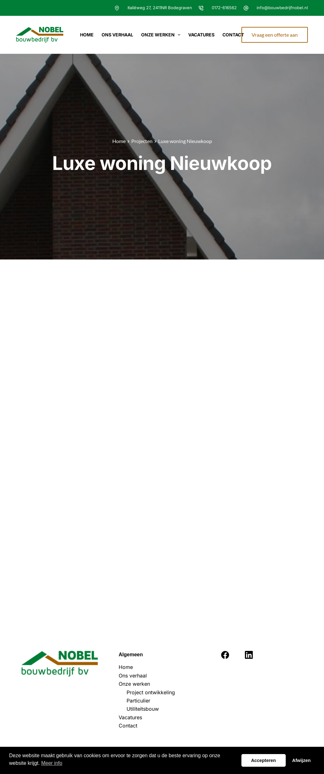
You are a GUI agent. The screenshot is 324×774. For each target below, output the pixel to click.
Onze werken (162, 35)
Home (87, 34)
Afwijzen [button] (301, 760)
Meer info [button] (51, 763)
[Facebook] (225, 655)
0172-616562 (224, 7)
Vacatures (201, 34)
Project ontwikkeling (151, 692)
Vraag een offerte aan (275, 35)
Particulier (138, 700)
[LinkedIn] (249, 655)
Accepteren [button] (263, 760)
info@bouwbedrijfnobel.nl (282, 7)
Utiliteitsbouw (143, 709)
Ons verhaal (117, 34)
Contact (233, 34)
